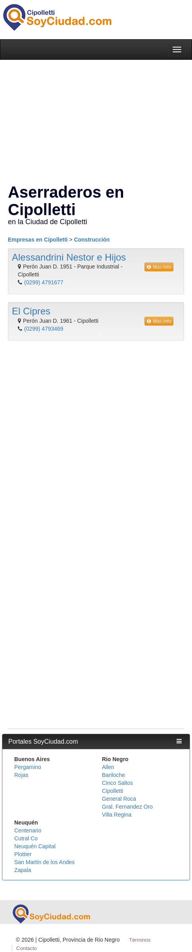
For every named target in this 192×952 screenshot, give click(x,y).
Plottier (23, 854)
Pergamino (27, 767)
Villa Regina (116, 814)
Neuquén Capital (34, 846)
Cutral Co (26, 838)
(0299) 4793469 (43, 329)
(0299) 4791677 (43, 282)
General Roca (119, 799)
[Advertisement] (94, 442)
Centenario (28, 830)
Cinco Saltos (117, 783)
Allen (108, 767)
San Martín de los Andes (44, 862)
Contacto (26, 948)
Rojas (21, 775)
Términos (139, 940)
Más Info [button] (159, 267)
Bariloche (113, 775)
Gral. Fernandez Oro (127, 806)
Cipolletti (113, 791)
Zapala (22, 870)
